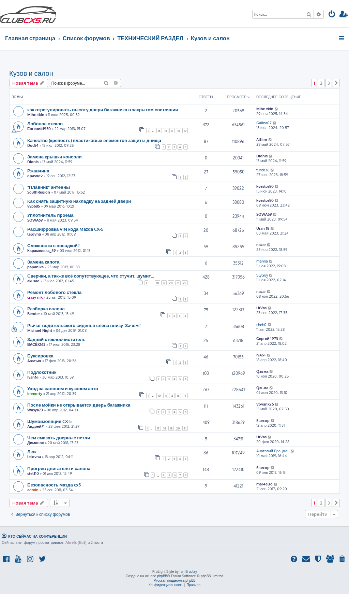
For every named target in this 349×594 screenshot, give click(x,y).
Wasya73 (35, 410)
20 (171, 283)
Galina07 (264, 123)
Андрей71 (36, 426)
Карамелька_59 (41, 250)
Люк (31, 451)
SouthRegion (38, 192)
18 (178, 130)
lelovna (34, 234)
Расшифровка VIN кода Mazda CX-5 (65, 229)
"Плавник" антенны (48, 187)
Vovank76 (265, 404)
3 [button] (329, 83)
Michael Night (39, 330)
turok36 (262, 170)
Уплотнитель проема (50, 215)
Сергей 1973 (267, 338)
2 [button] (321, 83)
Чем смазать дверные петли (58, 437)
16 (165, 130)
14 (184, 395)
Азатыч (34, 360)
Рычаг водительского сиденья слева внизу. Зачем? (84, 325)
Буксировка (40, 355)
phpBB (162, 576)
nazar (261, 244)
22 (184, 283)
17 (172, 130)
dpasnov (35, 175)
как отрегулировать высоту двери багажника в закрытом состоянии (102, 109)
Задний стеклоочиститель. (57, 339)
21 (178, 283)
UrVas (261, 308)
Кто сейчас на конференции (37, 536)
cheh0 (261, 324)
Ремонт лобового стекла (54, 292)
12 (171, 395)
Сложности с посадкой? (53, 245)
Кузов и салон (31, 73)
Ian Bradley (188, 571)
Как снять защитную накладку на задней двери (79, 201)
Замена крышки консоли (54, 156)
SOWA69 (35, 220)
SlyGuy (262, 275)
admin (33, 489)
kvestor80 (265, 186)
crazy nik (35, 297)
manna (262, 261)
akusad (33, 281)
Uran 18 (262, 228)
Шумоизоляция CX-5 (49, 421)
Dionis (33, 161)
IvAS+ (261, 355)
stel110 (33, 473)
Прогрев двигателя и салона (58, 468)
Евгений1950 (39, 128)
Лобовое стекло (45, 123)
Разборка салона (46, 308)
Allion (261, 139)
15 (159, 130)
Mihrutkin (35, 114)
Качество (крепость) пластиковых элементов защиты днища (94, 140)
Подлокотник (41, 372)
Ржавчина (38, 170)
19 (185, 130)
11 (166, 395)
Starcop (263, 420)
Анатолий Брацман (272, 451)
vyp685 (33, 206)
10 (159, 395)
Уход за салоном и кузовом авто (62, 388)
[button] (336, 83)
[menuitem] (332, 14)
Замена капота (43, 262)
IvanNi (33, 377)
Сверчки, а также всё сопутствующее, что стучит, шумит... (90, 276)
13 (178, 395)
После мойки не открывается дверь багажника (78, 405)
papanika (35, 267)
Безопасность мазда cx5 (54, 484)
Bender (33, 313)
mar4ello (264, 484)
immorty (34, 393)
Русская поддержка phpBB (175, 580)
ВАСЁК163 (36, 344)
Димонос (35, 442)
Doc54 (33, 145)
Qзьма (262, 371)
